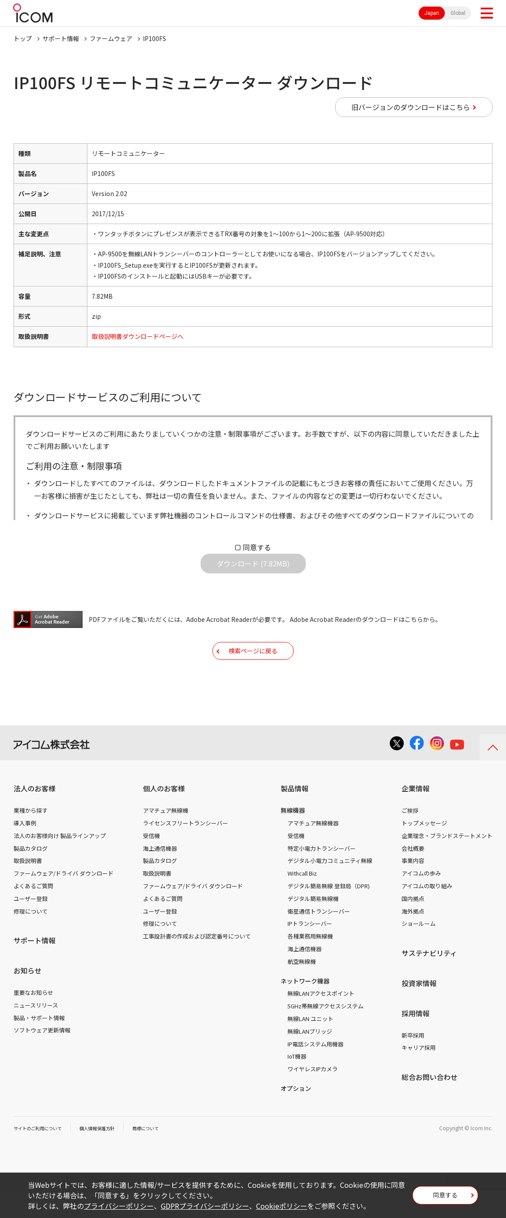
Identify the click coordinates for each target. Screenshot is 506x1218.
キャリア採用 (419, 1074)
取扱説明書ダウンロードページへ (138, 336)
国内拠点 (413, 925)
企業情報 (416, 815)
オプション (296, 1115)
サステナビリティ (429, 980)
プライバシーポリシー (119, 1206)
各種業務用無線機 (310, 963)
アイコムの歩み (421, 900)
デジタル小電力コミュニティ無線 (330, 887)
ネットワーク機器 (305, 1008)
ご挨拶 (410, 837)
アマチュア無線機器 (313, 850)
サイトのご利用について (42, 1155)
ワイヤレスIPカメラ (313, 1096)
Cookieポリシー (281, 1206)
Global (458, 13)
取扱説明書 (28, 887)
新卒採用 (413, 1062)
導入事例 (25, 850)
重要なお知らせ (33, 1019)
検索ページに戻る (253, 670)
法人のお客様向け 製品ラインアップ (60, 863)
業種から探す (31, 837)
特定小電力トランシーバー (322, 875)
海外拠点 (413, 938)
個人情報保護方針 (110, 1155)
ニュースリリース (36, 1032)
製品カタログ (31, 875)
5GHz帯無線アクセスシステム (326, 1033)
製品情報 (294, 815)
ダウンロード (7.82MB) (253, 570)
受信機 (151, 863)
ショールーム (419, 950)
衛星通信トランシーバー (319, 938)
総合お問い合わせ (429, 1104)
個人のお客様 (164, 815)
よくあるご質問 (33, 913)
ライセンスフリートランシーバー (185, 850)
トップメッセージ (424, 850)
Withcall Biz (302, 900)
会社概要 (413, 875)
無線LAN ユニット (310, 1046)
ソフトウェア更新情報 (42, 1057)
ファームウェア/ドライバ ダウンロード (64, 900)
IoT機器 (297, 1083)
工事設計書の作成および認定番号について (197, 963)
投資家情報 (419, 1010)
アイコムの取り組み (427, 913)
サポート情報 (60, 38)
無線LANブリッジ (310, 1058)
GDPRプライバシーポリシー (205, 1206)
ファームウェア (111, 38)
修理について (31, 938)
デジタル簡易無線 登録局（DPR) (329, 913)
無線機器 (293, 837)
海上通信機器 (160, 875)
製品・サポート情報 (39, 1045)
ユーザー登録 (31, 925)
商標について (164, 1155)
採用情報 (416, 1040)
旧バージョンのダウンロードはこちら (410, 107)
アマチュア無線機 (165, 837)
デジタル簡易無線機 (313, 925)
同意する (257, 547)
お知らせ (28, 997)
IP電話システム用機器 (315, 1071)
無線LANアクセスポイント (321, 1020)
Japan (431, 13)
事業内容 (413, 887)
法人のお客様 (34, 815)
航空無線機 (302, 988)
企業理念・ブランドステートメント (447, 863)
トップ (23, 38)
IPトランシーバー (310, 950)
